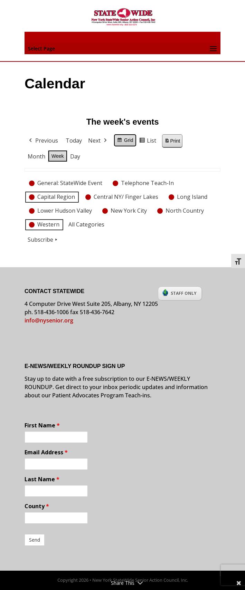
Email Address (46, 452)
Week (57, 155)
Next (98, 141)
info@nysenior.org (49, 320)
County (37, 506)
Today (74, 140)
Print (172, 142)
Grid (125, 141)
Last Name (42, 479)
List (147, 141)
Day (75, 156)
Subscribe (43, 239)
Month (36, 156)
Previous (43, 141)
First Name (42, 425)
